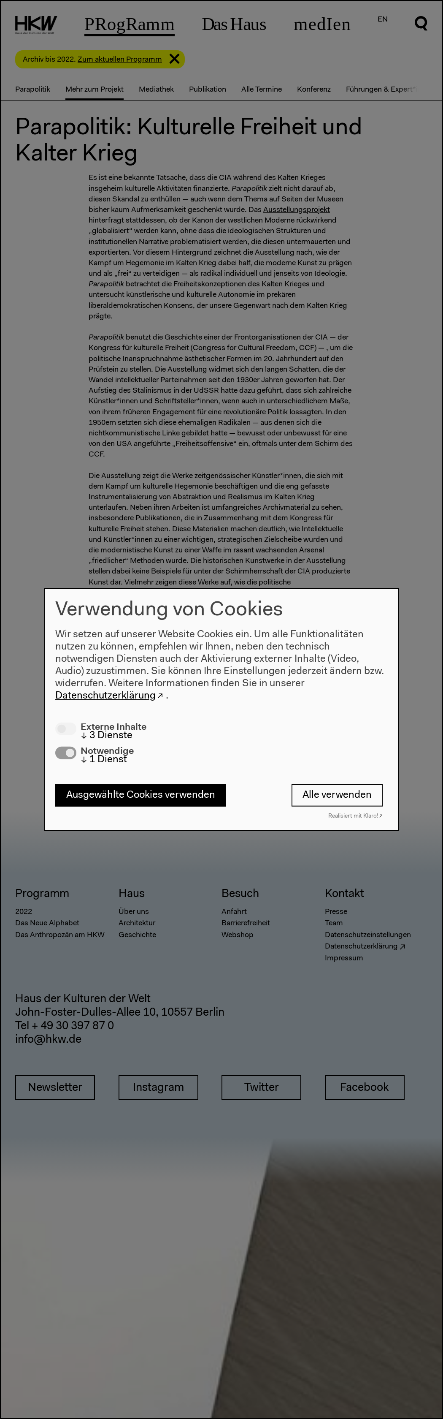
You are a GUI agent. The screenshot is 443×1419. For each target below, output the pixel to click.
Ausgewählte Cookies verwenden (140, 795)
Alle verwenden (337, 795)
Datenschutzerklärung (105, 695)
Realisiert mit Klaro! (353, 816)
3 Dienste (106, 735)
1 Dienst (104, 760)
